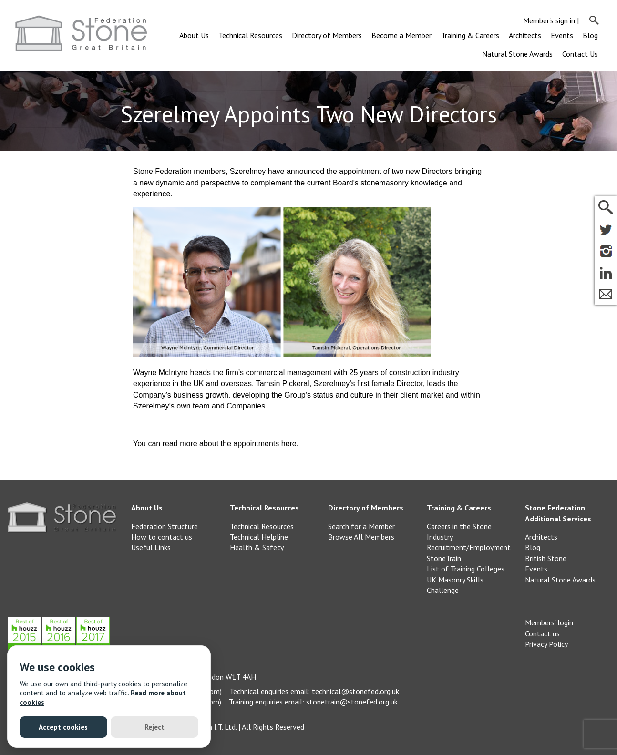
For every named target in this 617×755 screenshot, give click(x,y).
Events (562, 35)
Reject (154, 727)
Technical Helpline (259, 536)
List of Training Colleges (465, 568)
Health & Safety (257, 547)
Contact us (542, 633)
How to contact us (161, 536)
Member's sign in (549, 20)
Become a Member (401, 35)
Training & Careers (470, 35)
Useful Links (151, 547)
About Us (194, 35)
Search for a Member (361, 526)
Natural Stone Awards (517, 54)
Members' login (549, 622)
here (289, 443)
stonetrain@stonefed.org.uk (352, 701)
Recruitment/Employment (469, 547)
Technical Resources (250, 35)
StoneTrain (444, 558)
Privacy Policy (546, 644)
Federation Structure (164, 526)
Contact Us (580, 54)
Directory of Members (327, 35)
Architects (525, 35)
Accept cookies (63, 727)
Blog (590, 35)
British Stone (545, 558)
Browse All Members (361, 536)
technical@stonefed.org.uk (355, 691)
